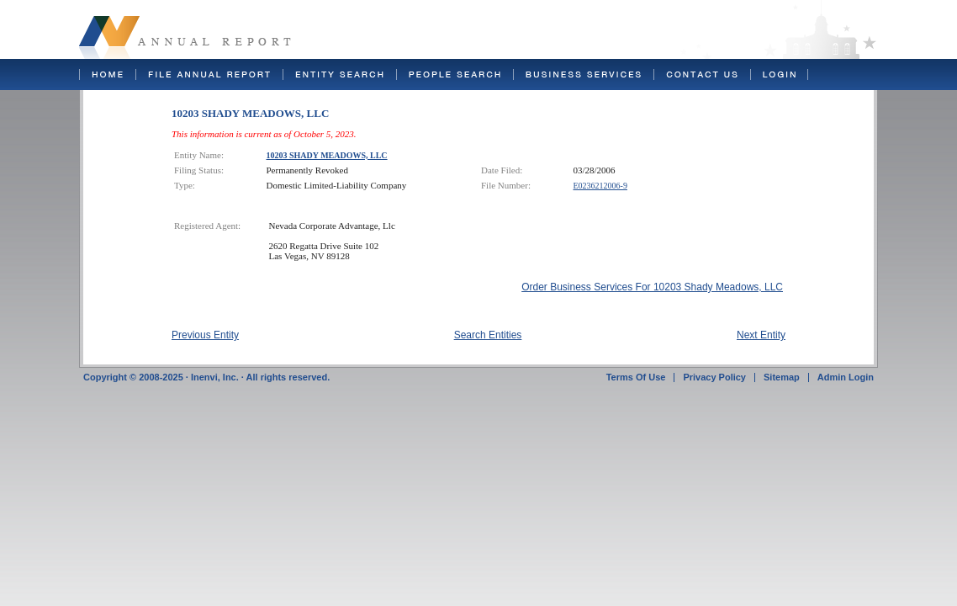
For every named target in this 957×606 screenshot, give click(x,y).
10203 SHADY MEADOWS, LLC (327, 155)
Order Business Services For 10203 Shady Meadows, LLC (652, 287)
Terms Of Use (636, 377)
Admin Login (845, 377)
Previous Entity (205, 335)
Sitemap (782, 377)
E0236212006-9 (600, 185)
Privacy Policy (714, 377)
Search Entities (488, 335)
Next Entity (761, 335)
